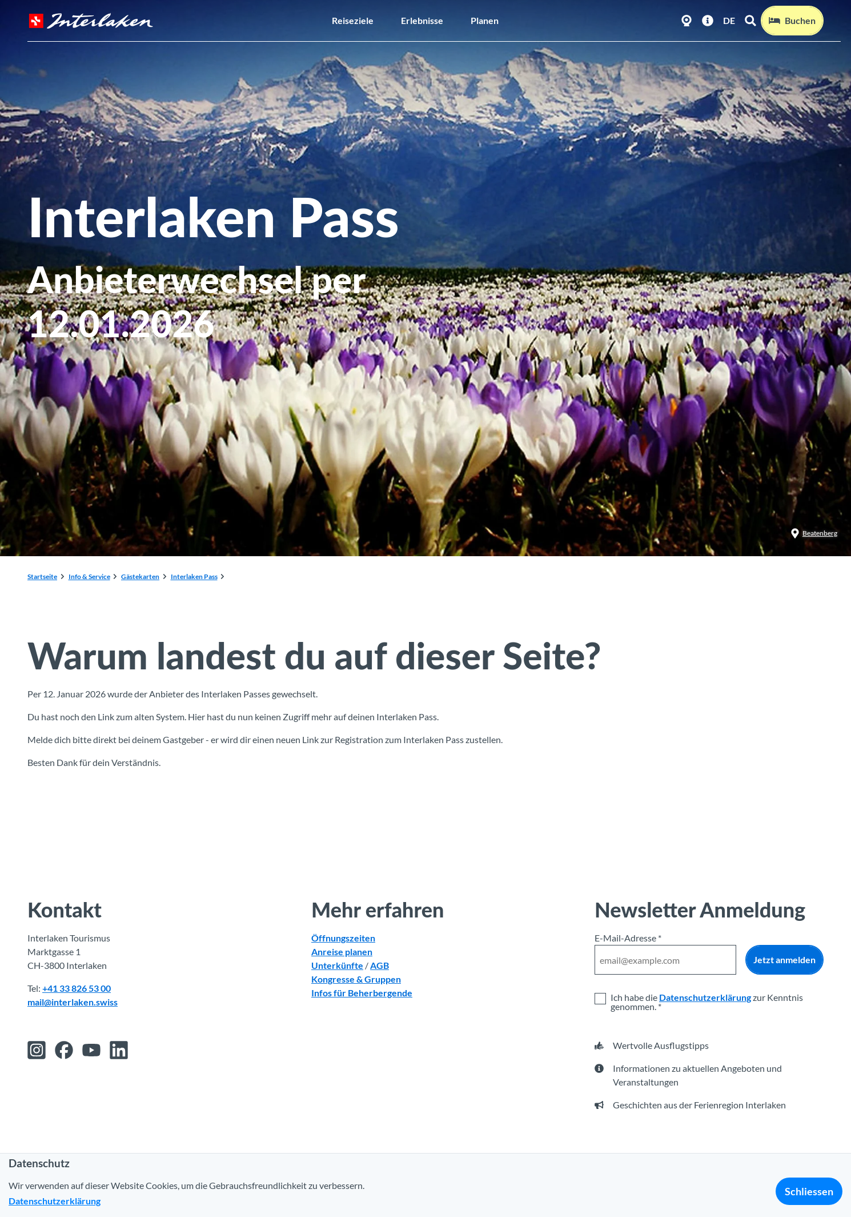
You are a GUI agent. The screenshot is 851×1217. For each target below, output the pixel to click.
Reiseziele (353, 20)
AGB (379, 965)
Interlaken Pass (194, 576)
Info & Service (89, 576)
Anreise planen (341, 951)
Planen (485, 20)
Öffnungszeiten (343, 937)
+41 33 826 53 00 (76, 988)
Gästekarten (140, 576)
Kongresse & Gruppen (356, 978)
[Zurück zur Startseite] (90, 21)
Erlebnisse (422, 20)
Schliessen (809, 1191)
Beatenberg (814, 533)
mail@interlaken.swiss (72, 1001)
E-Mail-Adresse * (628, 937)
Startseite (42, 576)
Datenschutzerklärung (705, 997)
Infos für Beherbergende (361, 992)
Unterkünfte (337, 965)
